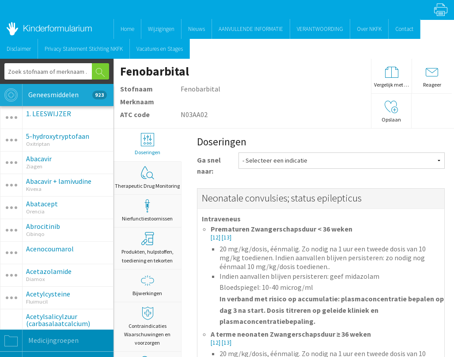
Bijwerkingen (147, 285)
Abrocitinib (43, 226)
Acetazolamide (49, 271)
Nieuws (196, 29)
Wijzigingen (161, 29)
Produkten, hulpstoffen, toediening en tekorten (147, 247)
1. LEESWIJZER (48, 113)
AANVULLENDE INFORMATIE (251, 29)
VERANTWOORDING (320, 29)
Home (127, 29)
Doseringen (147, 144)
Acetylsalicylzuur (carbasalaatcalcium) (58, 320)
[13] (226, 237)
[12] (216, 237)
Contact (404, 29)
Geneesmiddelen (53, 95)
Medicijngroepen (39, 341)
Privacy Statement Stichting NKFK (84, 49)
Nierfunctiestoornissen (147, 210)
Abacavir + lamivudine (58, 181)
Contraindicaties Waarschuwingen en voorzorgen (147, 326)
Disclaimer (19, 49)
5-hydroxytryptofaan (57, 136)
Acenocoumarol (50, 248)
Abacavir (39, 158)
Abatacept (42, 203)
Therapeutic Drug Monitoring (147, 177)
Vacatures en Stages (159, 49)
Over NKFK (369, 29)
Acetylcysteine (48, 293)
